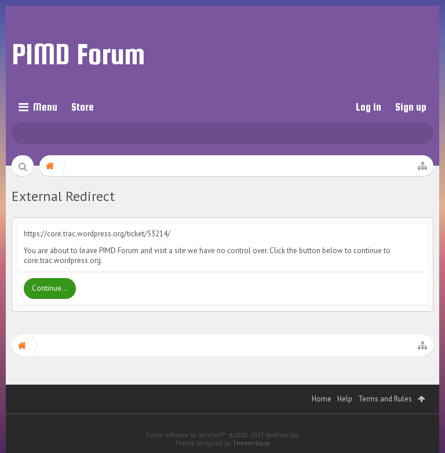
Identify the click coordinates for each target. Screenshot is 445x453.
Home (321, 399)
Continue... (50, 288)
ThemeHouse (251, 443)
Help (344, 399)
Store (82, 107)
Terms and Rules (385, 399)
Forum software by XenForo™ (223, 435)
